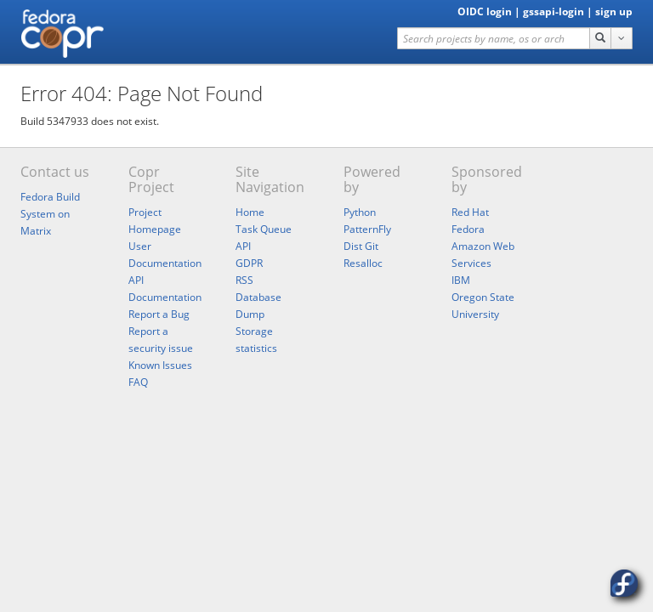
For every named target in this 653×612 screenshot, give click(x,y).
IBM (460, 280)
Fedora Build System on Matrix (50, 214)
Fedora (468, 229)
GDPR (249, 263)
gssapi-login (553, 11)
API (243, 246)
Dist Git (361, 246)
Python (360, 212)
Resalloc (363, 263)
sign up (614, 11)
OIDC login (484, 11)
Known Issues (160, 365)
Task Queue (264, 229)
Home (250, 212)
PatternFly (367, 229)
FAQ (138, 382)
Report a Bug (159, 314)
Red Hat (470, 212)
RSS (244, 280)
